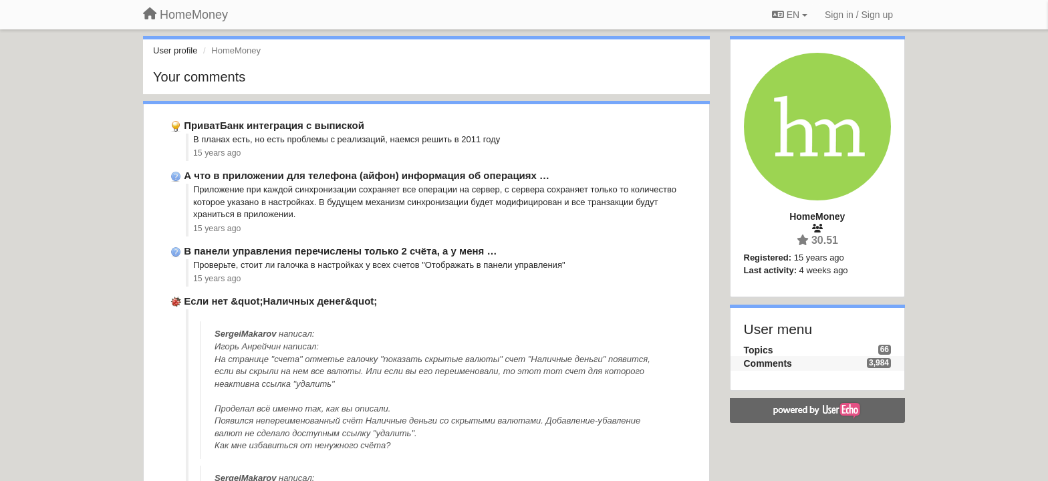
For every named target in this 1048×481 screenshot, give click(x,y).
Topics (758, 350)
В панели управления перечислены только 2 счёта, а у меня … (340, 251)
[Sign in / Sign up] (858, 14)
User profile (175, 50)
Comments (768, 363)
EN (789, 14)
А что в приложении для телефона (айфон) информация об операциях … (366, 175)
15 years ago (217, 153)
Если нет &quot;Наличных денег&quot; (280, 301)
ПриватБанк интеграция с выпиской (274, 125)
